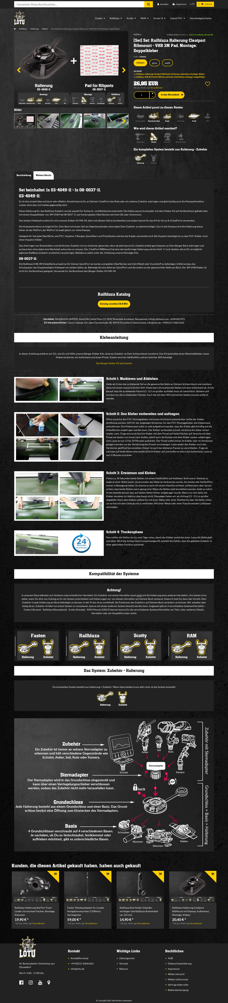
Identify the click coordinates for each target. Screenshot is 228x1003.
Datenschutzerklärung (179, 963)
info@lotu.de (77, 968)
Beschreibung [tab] (24, 175)
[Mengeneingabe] (141, 95)
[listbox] (35, 887)
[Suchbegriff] (79, 4)
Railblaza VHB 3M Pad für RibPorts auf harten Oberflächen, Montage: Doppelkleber (170, 77)
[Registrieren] (179, 4)
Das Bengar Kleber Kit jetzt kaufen (114, 363)
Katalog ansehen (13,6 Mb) (114, 304)
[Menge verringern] (152, 96)
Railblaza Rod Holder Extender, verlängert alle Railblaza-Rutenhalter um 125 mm (139, 911)
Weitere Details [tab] (43, 175)
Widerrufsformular (178, 979)
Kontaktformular (80, 958)
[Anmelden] (162, 4)
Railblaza (114, 18)
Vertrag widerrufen (178, 984)
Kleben (45, 29)
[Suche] (148, 4)
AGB (170, 958)
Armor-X (158, 18)
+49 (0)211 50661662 (82, 963)
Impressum (174, 968)
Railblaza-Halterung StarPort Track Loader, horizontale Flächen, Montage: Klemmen (35, 911)
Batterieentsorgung (178, 989)
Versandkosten (156, 88)
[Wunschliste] (192, 4)
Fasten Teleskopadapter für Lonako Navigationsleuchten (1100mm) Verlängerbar (85, 911)
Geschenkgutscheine (200, 18)
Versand (123, 963)
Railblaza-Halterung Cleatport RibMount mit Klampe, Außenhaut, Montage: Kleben (170, 74)
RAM (143, 18)
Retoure (123, 968)
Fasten (98, 18)
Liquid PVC (176, 18)
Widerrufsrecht (176, 974)
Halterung (34, 29)
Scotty (130, 18)
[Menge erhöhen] (152, 93)
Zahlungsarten (127, 958)
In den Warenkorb (172, 94)
